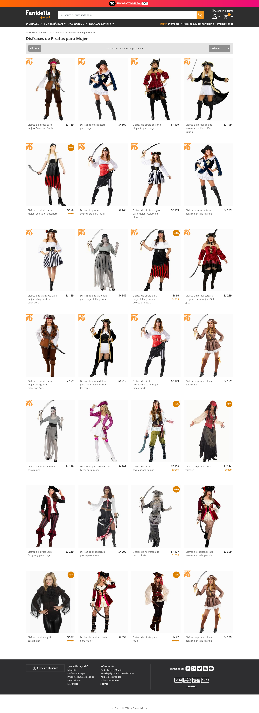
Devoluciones (74, 680)
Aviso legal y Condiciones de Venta (117, 673)
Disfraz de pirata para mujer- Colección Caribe (41, 126)
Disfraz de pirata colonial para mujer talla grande (199, 639)
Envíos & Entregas (76, 673)
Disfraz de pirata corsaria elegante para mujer (147, 126)
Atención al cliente (45, 668)
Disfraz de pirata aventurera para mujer (92, 212)
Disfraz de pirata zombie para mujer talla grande (93, 297)
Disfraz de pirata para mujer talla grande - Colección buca (145, 299)
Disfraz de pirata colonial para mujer (199, 382)
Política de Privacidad (110, 676)
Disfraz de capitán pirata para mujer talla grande (199, 553)
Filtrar (33, 48)
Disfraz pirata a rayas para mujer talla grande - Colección (42, 299)
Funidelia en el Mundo (111, 670)
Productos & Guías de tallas (80, 676)
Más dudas (72, 683)
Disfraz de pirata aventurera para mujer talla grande (145, 384)
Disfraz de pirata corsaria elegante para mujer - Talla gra (200, 299)
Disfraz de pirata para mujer (145, 639)
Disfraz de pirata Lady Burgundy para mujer (40, 553)
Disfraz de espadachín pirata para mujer (92, 553)
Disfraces (32, 23)
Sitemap (104, 683)
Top (162, 23)
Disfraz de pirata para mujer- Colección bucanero (42, 212)
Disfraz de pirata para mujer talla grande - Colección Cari (40, 384)
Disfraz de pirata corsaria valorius (199, 468)
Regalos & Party (100, 23)
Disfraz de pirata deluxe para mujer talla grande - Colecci (94, 384)
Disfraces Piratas (57, 32)
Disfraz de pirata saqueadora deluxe (143, 468)
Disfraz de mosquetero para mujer (92, 126)
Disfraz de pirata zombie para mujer (41, 468)
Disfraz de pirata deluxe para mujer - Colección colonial (198, 128)
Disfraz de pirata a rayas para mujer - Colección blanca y (146, 214)
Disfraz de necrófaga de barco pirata (146, 553)
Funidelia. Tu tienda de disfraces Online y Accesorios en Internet (38, 14)
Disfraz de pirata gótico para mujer (40, 639)
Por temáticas (53, 23)
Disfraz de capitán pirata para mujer (94, 639)
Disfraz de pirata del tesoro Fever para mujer (95, 468)
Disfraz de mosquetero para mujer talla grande (198, 212)
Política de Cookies (109, 680)
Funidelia (30, 32)
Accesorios (76, 23)
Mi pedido (72, 670)
